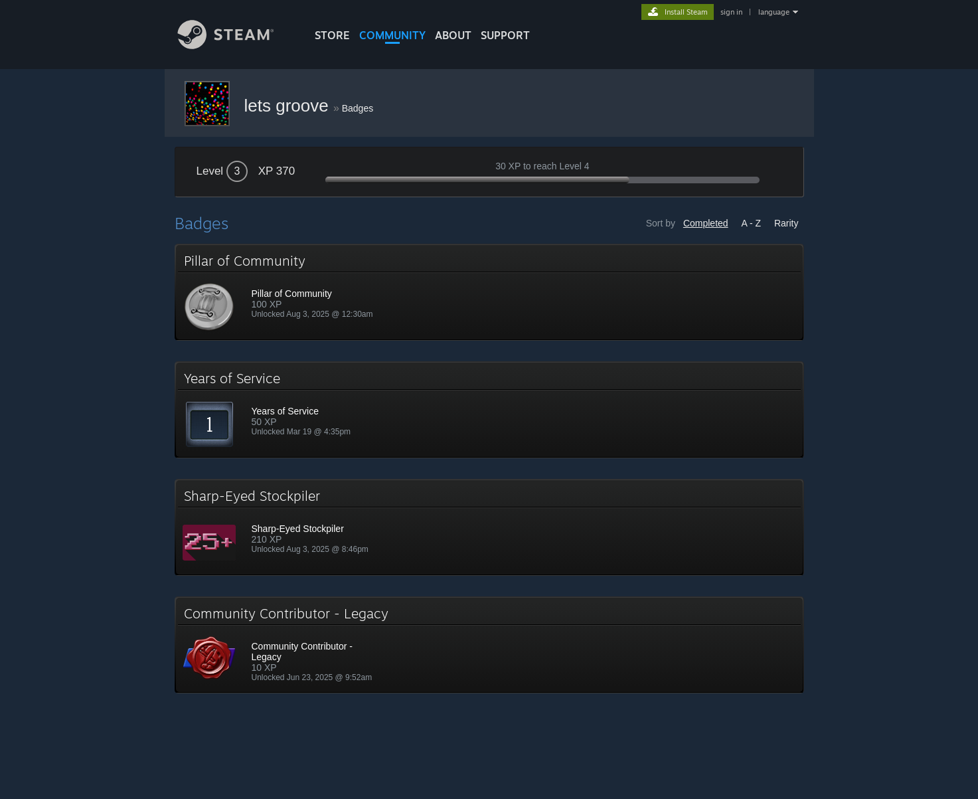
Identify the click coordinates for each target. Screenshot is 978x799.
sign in (731, 12)
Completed (705, 223)
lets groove (288, 106)
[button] (489, 292)
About (453, 35)
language (773, 12)
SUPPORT (505, 35)
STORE (332, 35)
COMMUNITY (392, 35)
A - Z (751, 223)
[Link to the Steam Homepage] (235, 45)
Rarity (786, 223)
